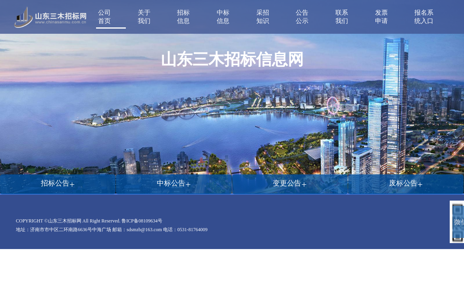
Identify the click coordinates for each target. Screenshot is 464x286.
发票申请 (381, 16)
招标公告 (58, 183)
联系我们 (341, 16)
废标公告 (406, 183)
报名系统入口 (423, 16)
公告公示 (302, 16)
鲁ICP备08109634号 (141, 221)
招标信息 (183, 16)
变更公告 (290, 183)
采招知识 (262, 16)
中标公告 (174, 183)
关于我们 (144, 16)
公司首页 (104, 16)
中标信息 (223, 16)
